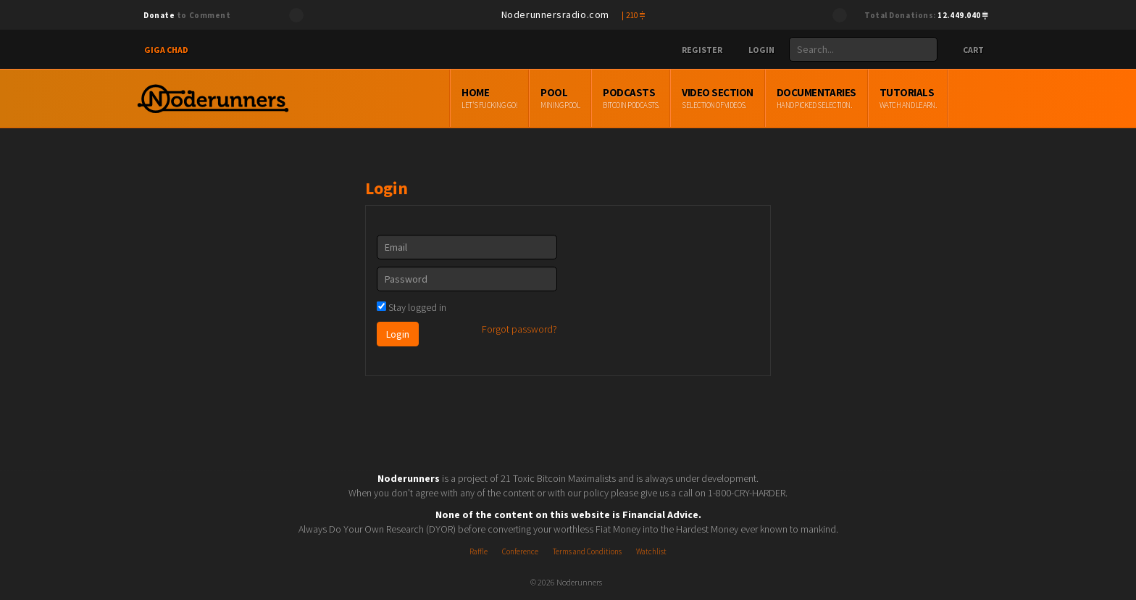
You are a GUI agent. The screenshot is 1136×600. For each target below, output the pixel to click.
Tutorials (958, 99)
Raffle (478, 551)
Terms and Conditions (587, 551)
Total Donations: (926, 15)
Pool (610, 99)
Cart (966, 49)
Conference (520, 551)
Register (696, 49)
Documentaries (866, 99)
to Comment (186, 15)
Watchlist (651, 551)
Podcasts (681, 99)
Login (755, 49)
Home (540, 99)
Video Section (767, 99)
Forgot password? (519, 329)
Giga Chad (166, 49)
